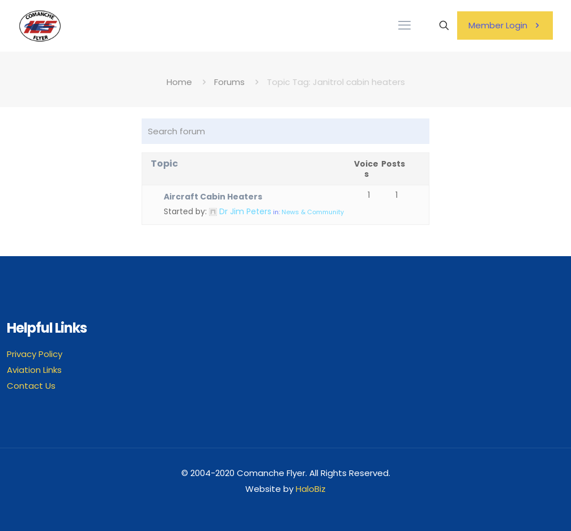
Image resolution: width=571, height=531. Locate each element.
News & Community (313, 211)
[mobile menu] (404, 25)
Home (179, 82)
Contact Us (31, 386)
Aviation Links (34, 370)
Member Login (505, 25)
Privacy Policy (34, 354)
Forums (229, 82)
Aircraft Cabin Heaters (213, 196)
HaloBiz (311, 489)
